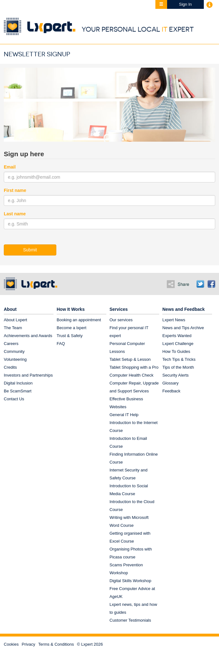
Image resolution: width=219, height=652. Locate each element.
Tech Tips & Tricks (179, 359)
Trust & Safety (70, 335)
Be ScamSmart (17, 391)
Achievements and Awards (28, 335)
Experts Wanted (176, 335)
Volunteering (15, 359)
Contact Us (14, 399)
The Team (13, 327)
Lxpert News (173, 319)
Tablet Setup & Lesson (130, 359)
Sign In (185, 4)
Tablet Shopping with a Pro (134, 367)
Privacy (28, 644)
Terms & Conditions (56, 644)
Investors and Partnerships (28, 375)
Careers (11, 343)
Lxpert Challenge (177, 343)
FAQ (61, 343)
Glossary (170, 383)
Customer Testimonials (130, 620)
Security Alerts (175, 375)
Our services (121, 319)
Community (14, 351)
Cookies (11, 644)
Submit (30, 249)
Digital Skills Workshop (130, 580)
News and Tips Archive (183, 327)
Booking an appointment (79, 319)
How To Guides (176, 351)
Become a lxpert (71, 327)
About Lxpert (15, 319)
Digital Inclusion (18, 383)
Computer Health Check (131, 375)
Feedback (171, 391)
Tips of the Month (178, 367)
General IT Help (124, 414)
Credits (10, 367)
